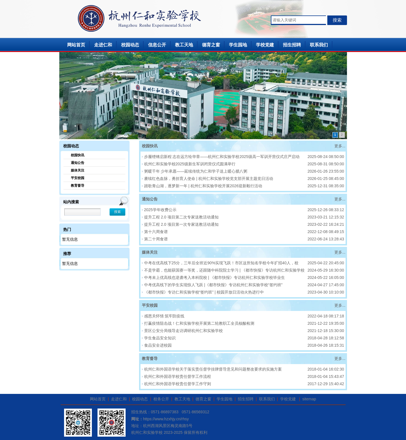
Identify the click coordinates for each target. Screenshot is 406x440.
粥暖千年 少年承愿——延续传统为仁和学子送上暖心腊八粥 (196, 171)
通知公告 (77, 163)
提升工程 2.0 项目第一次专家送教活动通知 (181, 224)
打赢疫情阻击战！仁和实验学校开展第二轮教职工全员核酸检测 (199, 323)
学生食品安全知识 (160, 338)
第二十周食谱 (156, 239)
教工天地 (184, 44)
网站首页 (76, 44)
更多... (340, 146)
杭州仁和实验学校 (147, 432)
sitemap (309, 399)
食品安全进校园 (158, 345)
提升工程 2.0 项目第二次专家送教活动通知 (181, 217)
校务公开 (161, 399)
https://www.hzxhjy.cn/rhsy (166, 419)
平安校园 (77, 178)
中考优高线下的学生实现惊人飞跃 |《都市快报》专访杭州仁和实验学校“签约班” (213, 285)
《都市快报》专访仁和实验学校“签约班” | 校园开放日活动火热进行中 (204, 292)
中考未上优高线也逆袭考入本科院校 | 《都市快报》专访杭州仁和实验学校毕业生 (214, 277)
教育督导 (77, 186)
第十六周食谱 (156, 231)
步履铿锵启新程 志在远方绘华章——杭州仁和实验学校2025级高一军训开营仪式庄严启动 (222, 156)
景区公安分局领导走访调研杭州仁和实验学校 (183, 330)
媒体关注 (77, 170)
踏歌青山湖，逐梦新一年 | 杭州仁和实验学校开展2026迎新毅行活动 (203, 186)
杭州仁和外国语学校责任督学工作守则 (177, 384)
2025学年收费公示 (160, 209)
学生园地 (238, 44)
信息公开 (157, 44)
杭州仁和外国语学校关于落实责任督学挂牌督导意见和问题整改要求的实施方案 (213, 369)
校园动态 (130, 44)
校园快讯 (77, 155)
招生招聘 (292, 44)
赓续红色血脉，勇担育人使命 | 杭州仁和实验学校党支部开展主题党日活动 (208, 178)
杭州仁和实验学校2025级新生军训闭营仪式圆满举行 (189, 164)
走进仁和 (103, 44)
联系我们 (319, 44)
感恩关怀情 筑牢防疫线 (164, 316)
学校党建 (265, 44)
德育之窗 (211, 44)
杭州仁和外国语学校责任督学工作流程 (177, 376)
